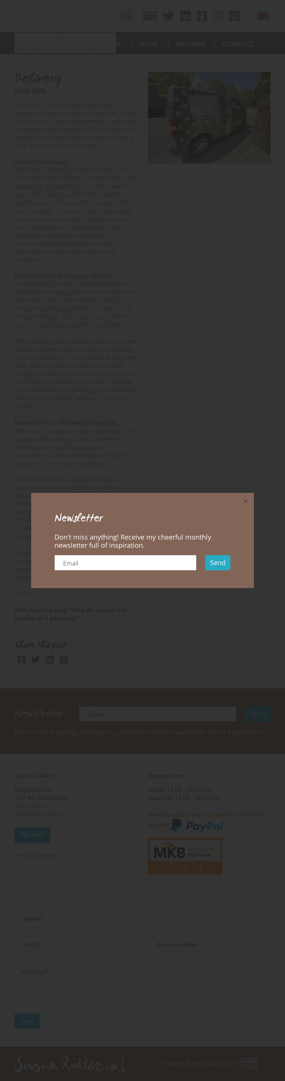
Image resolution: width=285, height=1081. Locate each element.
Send (218, 562)
